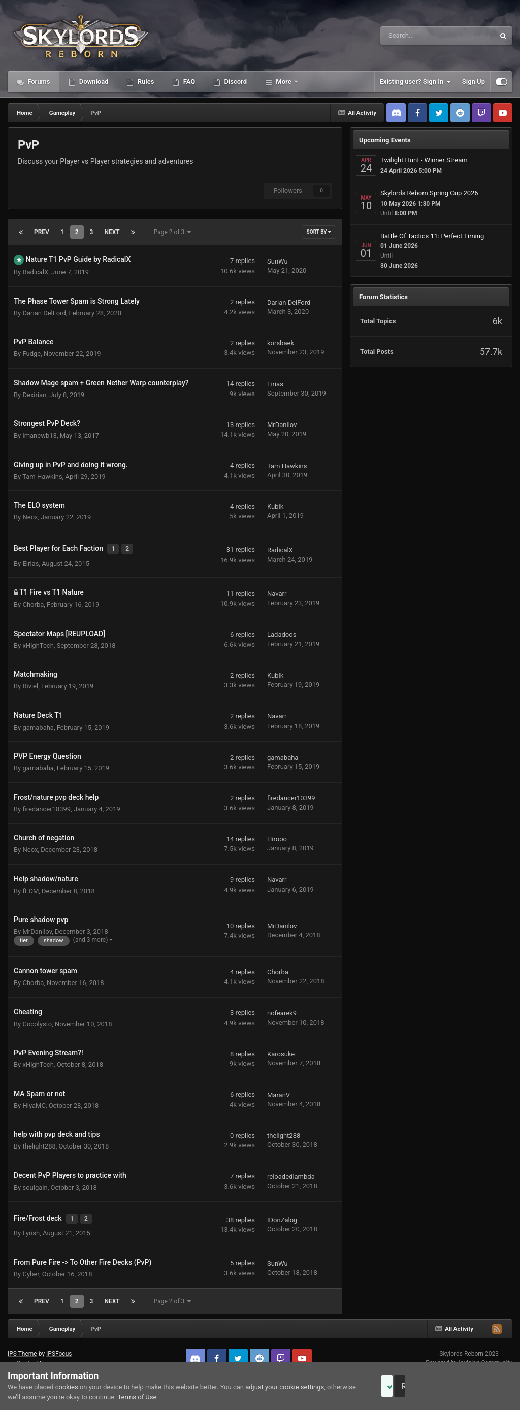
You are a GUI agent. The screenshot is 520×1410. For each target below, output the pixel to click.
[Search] (411, 35)
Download (93, 81)
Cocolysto (37, 1019)
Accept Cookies (401, 1386)
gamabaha (37, 723)
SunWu (277, 261)
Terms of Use (167, 1397)
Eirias (275, 384)
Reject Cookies (477, 1386)
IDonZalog (282, 1213)
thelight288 (38, 1142)
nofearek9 (282, 1008)
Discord (234, 81)
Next (111, 232)
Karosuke (281, 1049)
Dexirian (34, 395)
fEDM (30, 886)
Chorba (33, 600)
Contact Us (32, 1354)
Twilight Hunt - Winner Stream (424, 160)
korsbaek (280, 343)
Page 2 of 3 (172, 232)
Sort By (319, 232)
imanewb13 (39, 435)
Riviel (30, 681)
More (283, 81)
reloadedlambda (291, 1172)
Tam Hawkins (42, 476)
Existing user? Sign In (415, 81)
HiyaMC (33, 1101)
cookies (66, 1387)
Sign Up (473, 81)
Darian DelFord (44, 313)
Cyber (30, 1265)
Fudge (31, 353)
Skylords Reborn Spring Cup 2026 (429, 193)
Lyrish (31, 1224)
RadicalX (35, 272)
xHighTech (37, 641)
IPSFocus (59, 1344)
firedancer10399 (46, 804)
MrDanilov (282, 425)
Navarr (276, 589)
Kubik (275, 506)
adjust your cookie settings (284, 1387)
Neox (30, 517)
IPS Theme (22, 1344)
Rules (145, 81)
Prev (41, 232)
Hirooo (277, 834)
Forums (38, 81)
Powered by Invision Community (469, 1354)
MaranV (278, 1090)
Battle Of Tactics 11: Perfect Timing (432, 236)
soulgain (34, 1183)
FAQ (188, 81)
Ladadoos (281, 630)
